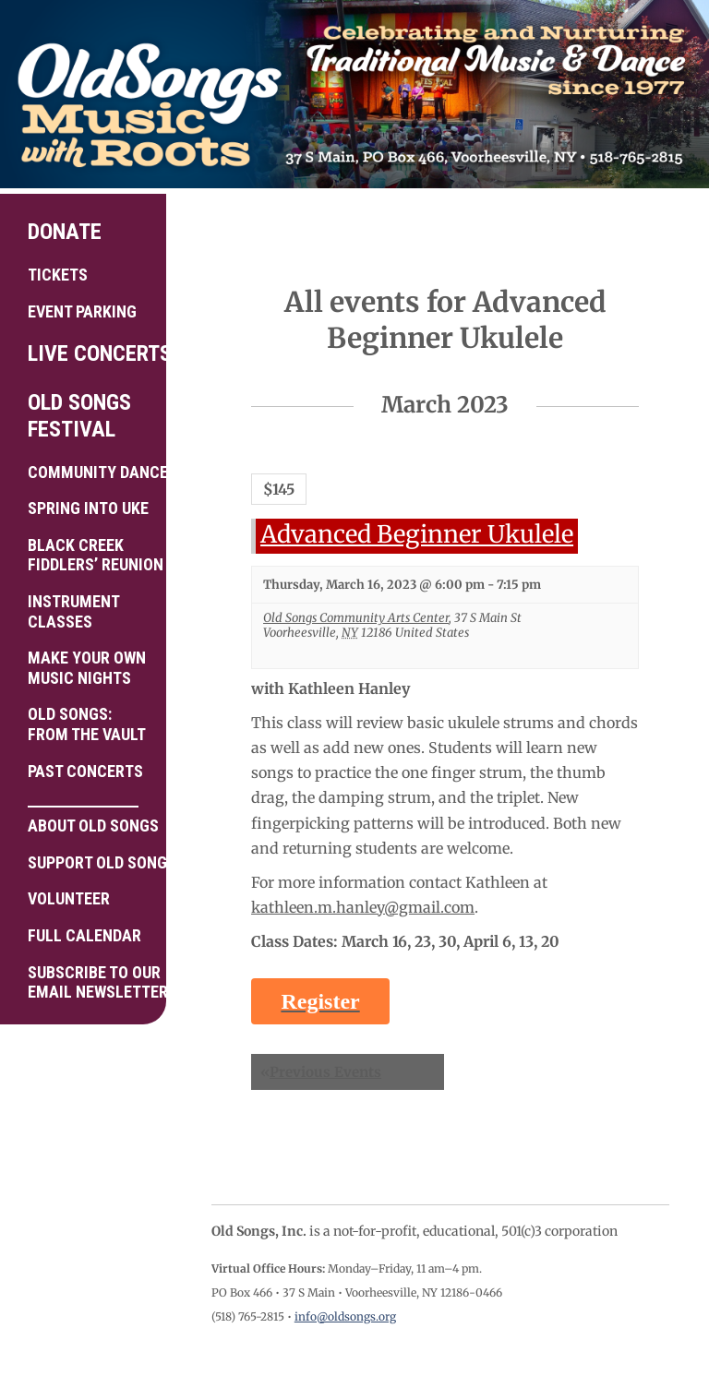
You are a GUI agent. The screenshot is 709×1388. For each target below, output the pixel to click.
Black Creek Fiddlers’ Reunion (90, 555)
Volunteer (69, 898)
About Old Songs (90, 820)
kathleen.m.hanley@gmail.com (363, 907)
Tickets (58, 274)
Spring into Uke (88, 508)
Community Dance (90, 472)
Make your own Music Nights (87, 668)
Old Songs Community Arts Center (356, 618)
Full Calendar (84, 935)
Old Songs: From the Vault (87, 724)
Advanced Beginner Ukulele (416, 534)
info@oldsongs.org (345, 1316)
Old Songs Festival (79, 415)
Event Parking (82, 311)
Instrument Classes (74, 611)
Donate (65, 232)
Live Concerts (90, 353)
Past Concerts (85, 771)
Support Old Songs (90, 862)
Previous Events (320, 1072)
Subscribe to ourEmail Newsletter (90, 982)
